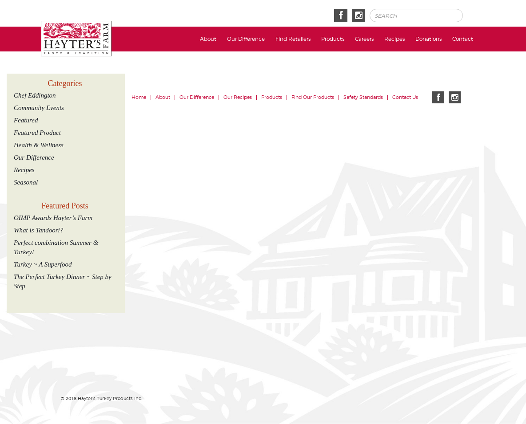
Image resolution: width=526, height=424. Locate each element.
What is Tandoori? (38, 230)
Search (474, 16)
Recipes (394, 38)
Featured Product (37, 132)
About (208, 38)
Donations (428, 38)
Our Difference (246, 38)
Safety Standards (363, 97)
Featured (26, 120)
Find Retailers (293, 38)
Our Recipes (237, 97)
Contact (462, 38)
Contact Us (405, 97)
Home (139, 97)
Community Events (39, 107)
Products (332, 38)
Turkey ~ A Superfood (43, 264)
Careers (364, 38)
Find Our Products (312, 97)
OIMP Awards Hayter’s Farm (53, 217)
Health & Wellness (39, 145)
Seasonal (26, 182)
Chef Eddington (35, 95)
